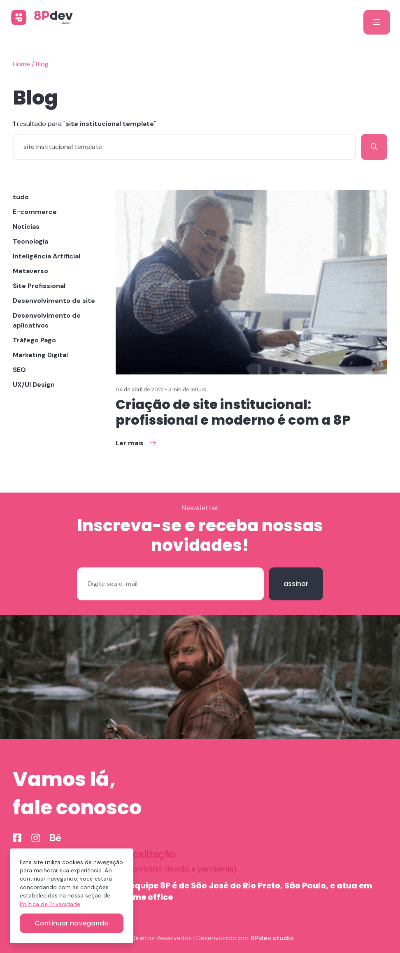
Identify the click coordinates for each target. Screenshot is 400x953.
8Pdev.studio (272, 938)
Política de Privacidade (50, 904)
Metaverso (30, 271)
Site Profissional (39, 285)
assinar (296, 583)
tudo (21, 197)
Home (21, 64)
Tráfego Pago (34, 340)
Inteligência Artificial (46, 256)
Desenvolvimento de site (54, 300)
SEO (19, 369)
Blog (42, 64)
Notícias (26, 226)
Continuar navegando (72, 923)
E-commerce (35, 211)
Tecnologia (30, 241)
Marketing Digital (40, 355)
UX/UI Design (34, 384)
